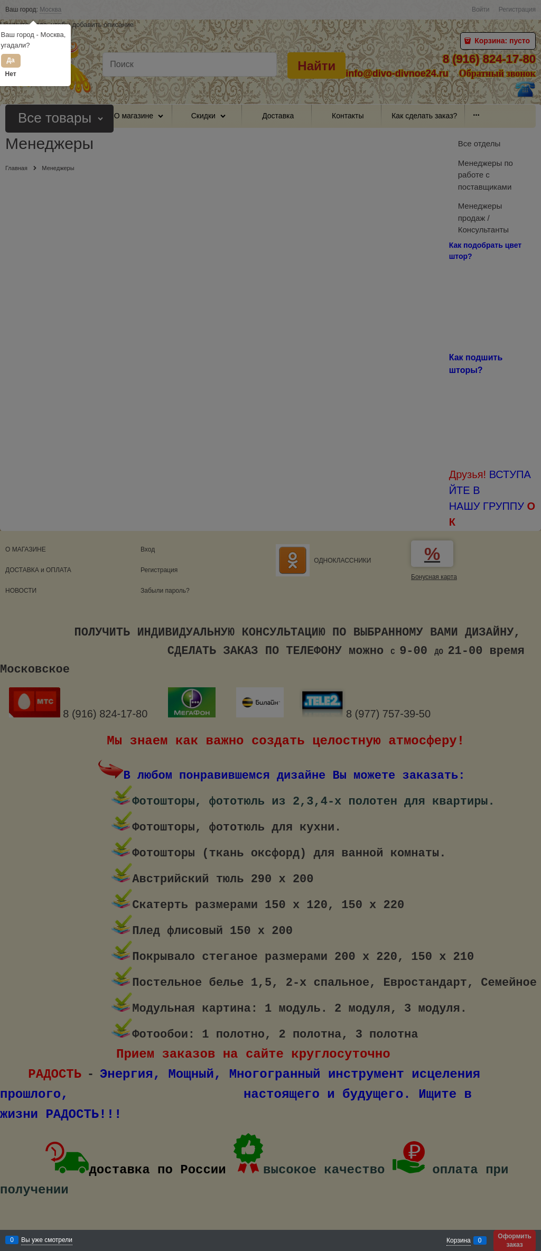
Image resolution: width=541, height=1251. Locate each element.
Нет (10, 74)
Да (10, 60)
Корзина (458, 1240)
